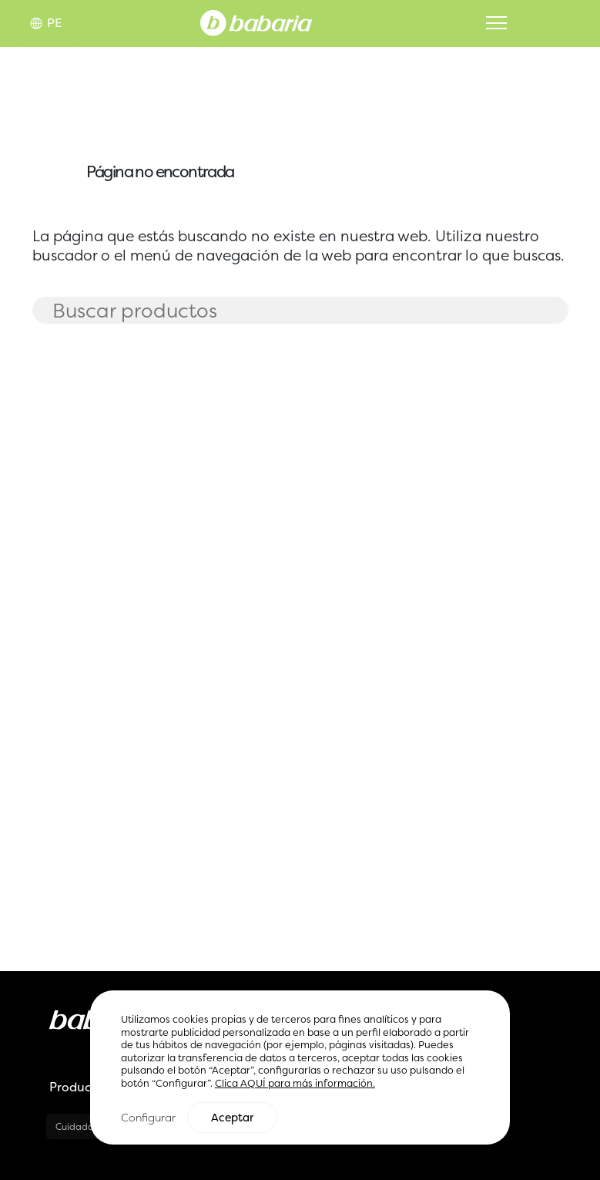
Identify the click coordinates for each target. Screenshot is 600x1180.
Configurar (148, 1118)
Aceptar (232, 1118)
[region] (300, 1068)
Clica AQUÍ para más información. (295, 1084)
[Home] (256, 21)
